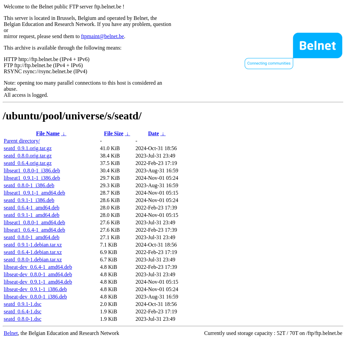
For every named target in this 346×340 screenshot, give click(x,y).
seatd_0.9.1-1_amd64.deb (31, 215)
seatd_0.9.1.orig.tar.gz (28, 148)
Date (153, 133)
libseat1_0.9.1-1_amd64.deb (34, 193)
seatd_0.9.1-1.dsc (23, 304)
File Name (48, 133)
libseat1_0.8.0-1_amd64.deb (34, 222)
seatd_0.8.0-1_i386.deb (29, 185)
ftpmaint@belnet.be (102, 36)
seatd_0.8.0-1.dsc (23, 319)
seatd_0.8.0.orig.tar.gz (28, 156)
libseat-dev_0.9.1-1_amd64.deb (38, 282)
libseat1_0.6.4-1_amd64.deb (34, 230)
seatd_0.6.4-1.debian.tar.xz (33, 252)
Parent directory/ (22, 141)
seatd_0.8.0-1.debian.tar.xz (33, 259)
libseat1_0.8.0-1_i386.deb (32, 170)
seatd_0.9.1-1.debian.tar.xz (33, 245)
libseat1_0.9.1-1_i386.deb (32, 178)
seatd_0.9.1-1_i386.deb (29, 200)
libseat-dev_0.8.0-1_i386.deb (35, 297)
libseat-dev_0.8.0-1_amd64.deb (38, 274)
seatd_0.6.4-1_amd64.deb (31, 207)
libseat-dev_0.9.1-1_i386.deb (35, 289)
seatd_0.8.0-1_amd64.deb (31, 237)
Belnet (11, 333)
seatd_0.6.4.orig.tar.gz (28, 163)
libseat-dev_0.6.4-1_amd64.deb (38, 267)
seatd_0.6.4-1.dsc (23, 311)
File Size (113, 133)
